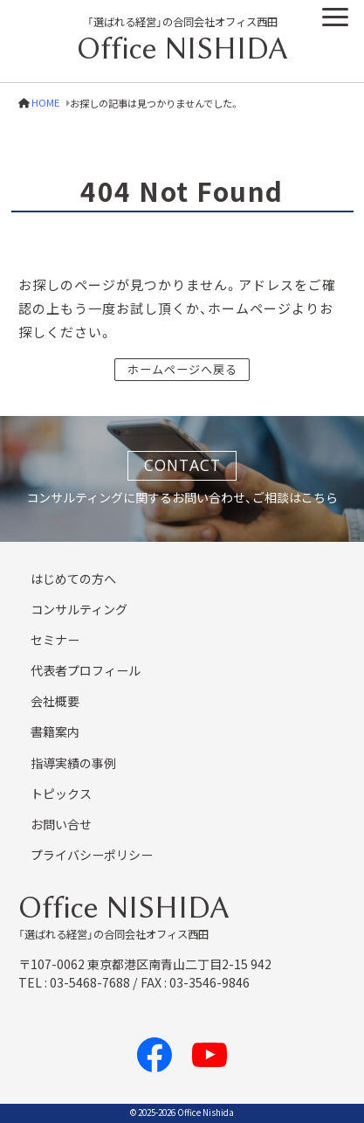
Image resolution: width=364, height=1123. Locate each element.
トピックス (61, 793)
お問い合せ (61, 824)
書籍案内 (55, 731)
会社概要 (55, 701)
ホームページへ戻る (182, 369)
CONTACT (182, 464)
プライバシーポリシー (92, 854)
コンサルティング (79, 609)
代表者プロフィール (86, 670)
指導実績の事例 (73, 763)
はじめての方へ (73, 578)
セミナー (55, 639)
